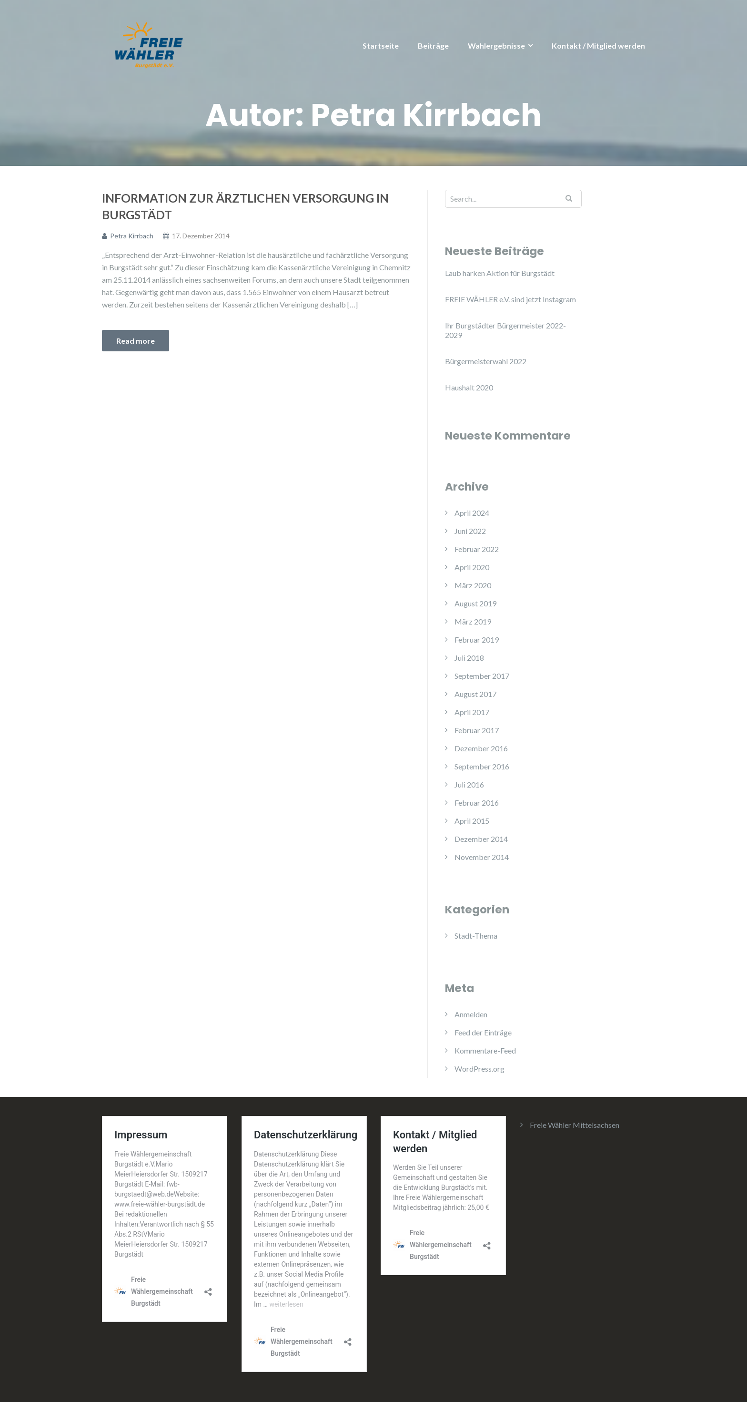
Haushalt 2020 (469, 387)
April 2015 (471, 820)
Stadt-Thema (475, 935)
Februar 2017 (476, 730)
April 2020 (471, 567)
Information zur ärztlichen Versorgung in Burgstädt (245, 206)
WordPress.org (479, 1068)
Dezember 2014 (481, 838)
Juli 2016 (469, 784)
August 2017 (475, 693)
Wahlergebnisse (496, 45)
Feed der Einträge (483, 1032)
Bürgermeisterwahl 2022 (485, 361)
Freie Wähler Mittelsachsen (574, 1124)
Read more (135, 340)
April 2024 (471, 512)
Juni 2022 (470, 530)
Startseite (381, 45)
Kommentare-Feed (485, 1050)
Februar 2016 (476, 802)
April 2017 (471, 711)
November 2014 (481, 856)
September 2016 (481, 766)
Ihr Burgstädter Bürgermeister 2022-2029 (505, 330)
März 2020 (472, 585)
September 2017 (481, 675)
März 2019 (472, 621)
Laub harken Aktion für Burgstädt (500, 272)
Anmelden (470, 1014)
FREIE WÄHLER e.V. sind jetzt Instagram (510, 299)
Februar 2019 (476, 639)
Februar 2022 (476, 548)
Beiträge (433, 45)
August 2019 (475, 603)
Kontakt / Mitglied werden (598, 45)
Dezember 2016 (481, 748)
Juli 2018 (469, 657)
